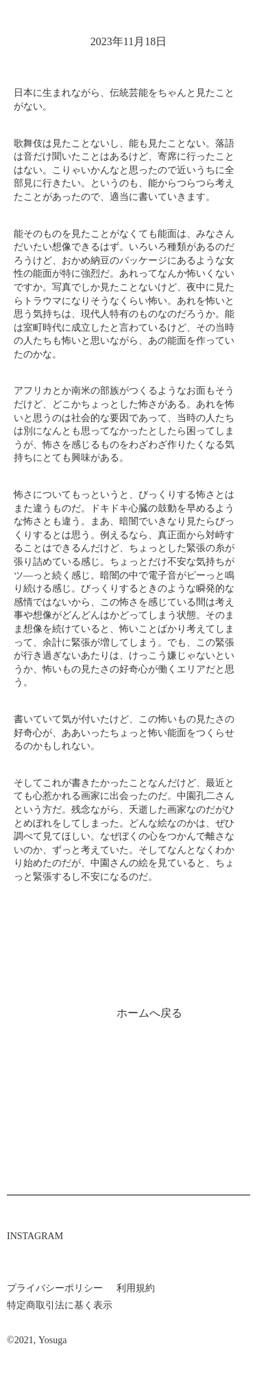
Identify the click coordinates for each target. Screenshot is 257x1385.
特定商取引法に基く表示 (59, 1305)
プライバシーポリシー (55, 1288)
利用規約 (136, 1288)
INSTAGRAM (35, 1236)
